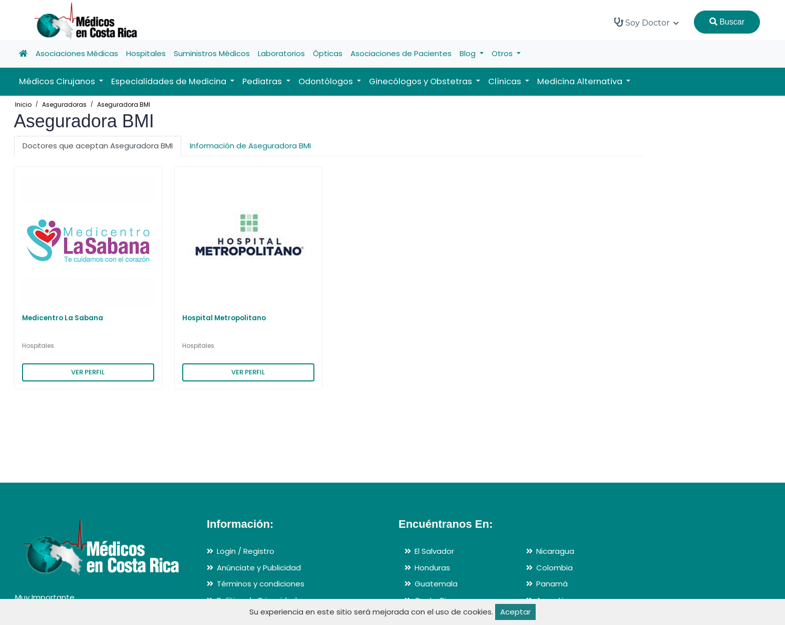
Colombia (554, 567)
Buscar (726, 22)
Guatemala (436, 583)
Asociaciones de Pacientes (401, 53)
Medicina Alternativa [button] (580, 81)
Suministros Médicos (212, 53)
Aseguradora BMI (123, 104)
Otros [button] (503, 53)
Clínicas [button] (505, 81)
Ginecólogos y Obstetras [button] (421, 81)
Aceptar (515, 611)
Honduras (432, 567)
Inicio (23, 104)
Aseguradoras (64, 104)
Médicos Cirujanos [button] (58, 81)
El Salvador (434, 551)
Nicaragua (555, 551)
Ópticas (327, 53)
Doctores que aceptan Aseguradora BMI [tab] (98, 145)
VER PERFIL (88, 372)
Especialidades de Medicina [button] (169, 81)
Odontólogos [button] (326, 81)
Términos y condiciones (260, 583)
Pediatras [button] (263, 81)
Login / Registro (245, 551)
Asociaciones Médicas (77, 53)
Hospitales (146, 53)
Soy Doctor (646, 23)
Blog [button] (469, 53)
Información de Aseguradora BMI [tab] (250, 145)
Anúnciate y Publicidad (259, 567)
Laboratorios (281, 53)
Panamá (552, 583)
